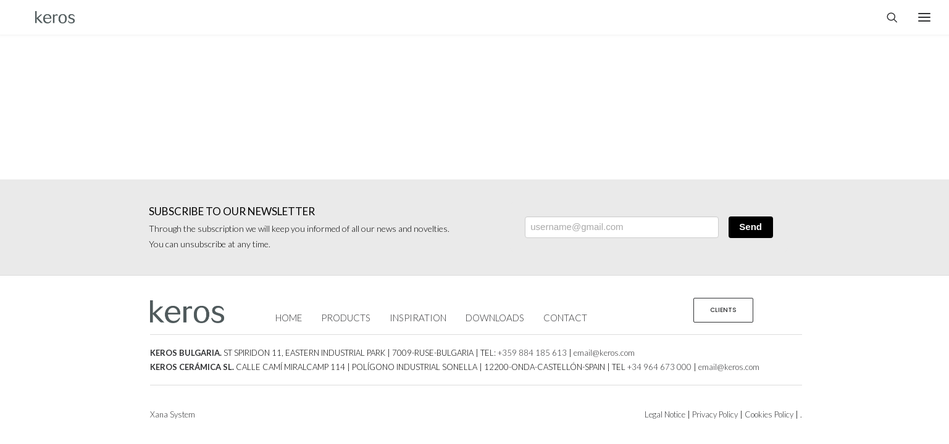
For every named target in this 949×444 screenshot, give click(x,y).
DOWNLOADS (495, 317)
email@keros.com (604, 353)
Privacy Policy (715, 414)
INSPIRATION (418, 317)
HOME (288, 317)
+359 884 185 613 (532, 353)
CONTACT (565, 317)
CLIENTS (723, 309)
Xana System (172, 414)
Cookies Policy (769, 414)
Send (750, 226)
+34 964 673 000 (659, 367)
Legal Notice (665, 414)
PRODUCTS (345, 317)
